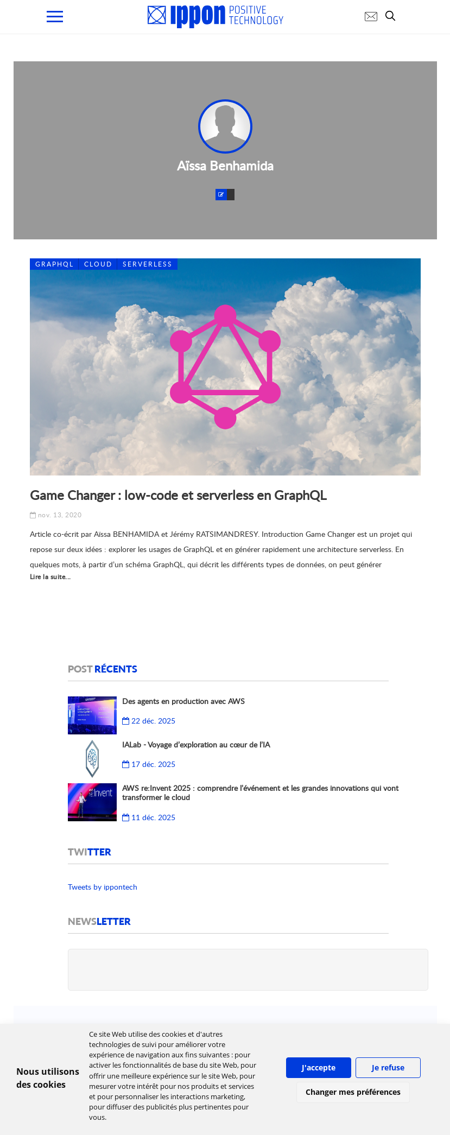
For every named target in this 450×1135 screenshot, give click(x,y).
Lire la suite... (50, 576)
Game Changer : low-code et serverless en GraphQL (178, 495)
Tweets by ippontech (102, 887)
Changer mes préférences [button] (353, 1092)
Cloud (98, 264)
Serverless (148, 264)
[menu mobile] (54, 16)
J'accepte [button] (318, 1067)
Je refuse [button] (388, 1067)
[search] (393, 15)
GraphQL (54, 264)
